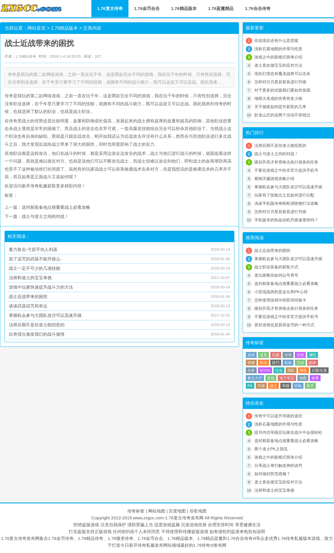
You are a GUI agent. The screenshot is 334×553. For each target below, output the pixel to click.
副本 (312, 362)
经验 (298, 386)
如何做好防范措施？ (272, 473)
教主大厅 (255, 378)
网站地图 (156, 511)
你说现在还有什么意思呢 (276, 40)
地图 (303, 378)
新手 (310, 386)
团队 (291, 370)
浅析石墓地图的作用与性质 (278, 48)
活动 (300, 362)
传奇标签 (135, 511)
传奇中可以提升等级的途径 (278, 416)
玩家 (275, 355)
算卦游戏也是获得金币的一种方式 (284, 325)
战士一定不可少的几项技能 (34, 268)
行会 (279, 370)
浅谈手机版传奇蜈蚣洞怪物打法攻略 (286, 203)
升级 (261, 386)
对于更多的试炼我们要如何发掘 (282, 90)
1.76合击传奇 (258, 8)
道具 (263, 355)
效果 (315, 378)
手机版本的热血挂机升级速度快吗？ (286, 220)
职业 (263, 362)
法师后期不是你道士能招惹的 (37, 324)
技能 (300, 355)
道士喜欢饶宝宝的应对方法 (278, 65)
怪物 (251, 362)
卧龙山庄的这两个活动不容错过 (282, 115)
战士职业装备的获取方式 (276, 267)
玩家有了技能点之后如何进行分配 (284, 195)
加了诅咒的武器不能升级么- (35, 258)
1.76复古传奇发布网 (184, 517)
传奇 (288, 355)
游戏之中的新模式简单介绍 (278, 57)
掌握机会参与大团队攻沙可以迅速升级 (45, 315)
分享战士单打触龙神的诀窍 (278, 465)
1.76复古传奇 (110, 8)
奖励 (271, 378)
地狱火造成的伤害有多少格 (278, 98)
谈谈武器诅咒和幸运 (28, 305)
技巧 (275, 362)
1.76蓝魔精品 (221, 8)
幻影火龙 (319, 370)
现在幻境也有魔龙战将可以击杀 (282, 73)
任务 (251, 370)
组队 (303, 370)
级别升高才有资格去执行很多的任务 (286, 162)
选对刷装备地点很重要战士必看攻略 (56, 207)
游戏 (251, 355)
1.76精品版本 (184, 8)
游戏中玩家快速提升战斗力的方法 (41, 287)
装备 (288, 362)
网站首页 (36, 28)
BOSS (265, 370)
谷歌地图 (198, 511)
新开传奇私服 (34, 185)
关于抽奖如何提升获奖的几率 (280, 106)
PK (250, 386)
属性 (312, 355)
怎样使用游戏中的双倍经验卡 (280, 300)
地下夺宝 (286, 378)
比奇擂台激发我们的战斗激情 (37, 334)
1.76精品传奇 (26, 56)
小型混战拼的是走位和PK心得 (281, 291)
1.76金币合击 (147, 8)
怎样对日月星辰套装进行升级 (280, 82)
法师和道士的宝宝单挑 (30, 277)
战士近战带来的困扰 (28, 296)
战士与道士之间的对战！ (45, 216)
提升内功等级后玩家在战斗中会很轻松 (288, 432)
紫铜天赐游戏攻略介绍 (274, 178)
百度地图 (177, 511)
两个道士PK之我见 (271, 449)
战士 (273, 386)
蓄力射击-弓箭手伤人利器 (33, 249)
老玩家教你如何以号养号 (276, 275)
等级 (285, 386)
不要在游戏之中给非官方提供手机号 (286, 170)
